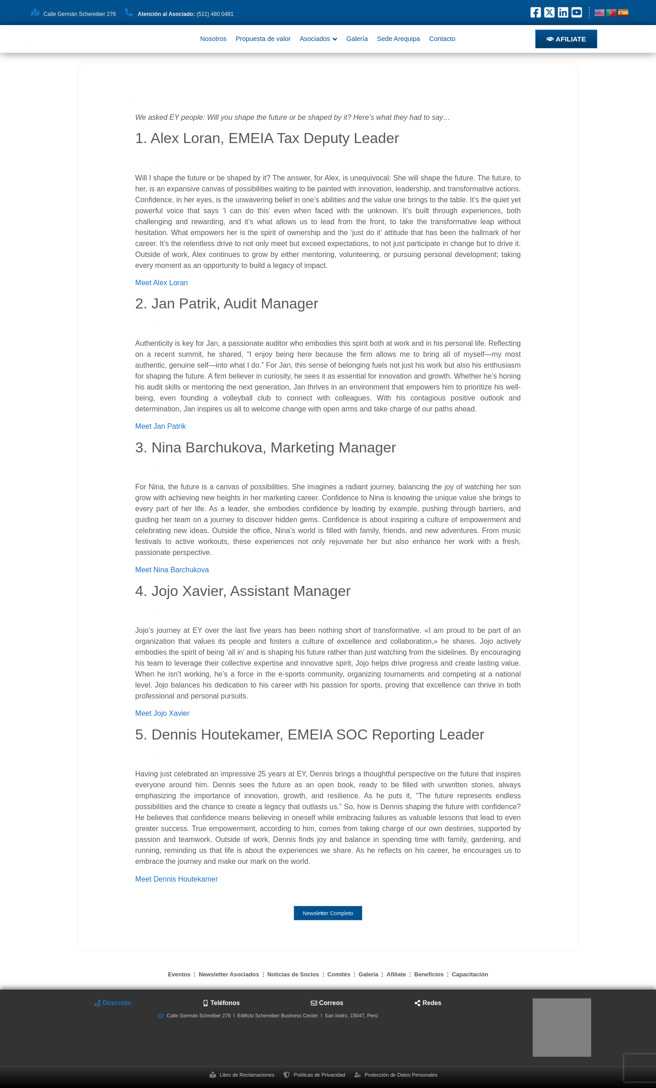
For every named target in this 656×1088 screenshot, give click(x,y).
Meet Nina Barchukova (172, 570)
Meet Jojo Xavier (162, 713)
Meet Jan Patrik (160, 426)
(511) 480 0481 (185, 14)
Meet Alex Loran (161, 283)
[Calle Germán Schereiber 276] (35, 12)
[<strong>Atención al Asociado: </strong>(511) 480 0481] (129, 12)
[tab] (213, 1018)
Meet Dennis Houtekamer (176, 879)
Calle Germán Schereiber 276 (80, 14)
